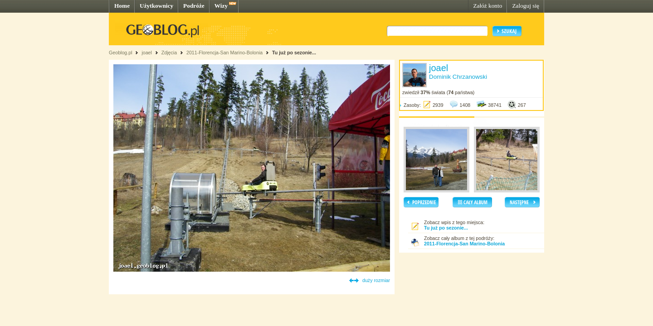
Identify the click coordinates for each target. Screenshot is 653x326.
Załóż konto (487, 5)
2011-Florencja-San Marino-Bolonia (224, 52)
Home (122, 5)
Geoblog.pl (120, 52)
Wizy (221, 5)
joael (146, 52)
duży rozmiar (376, 280)
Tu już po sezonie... (294, 52)
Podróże (194, 5)
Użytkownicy (156, 5)
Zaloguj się (525, 5)
